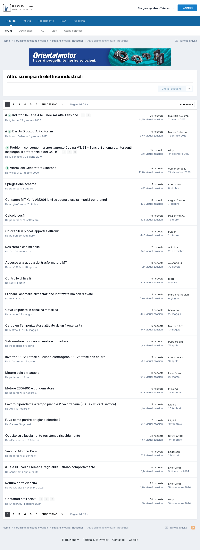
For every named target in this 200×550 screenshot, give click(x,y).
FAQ (42, 30)
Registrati (187, 7)
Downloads (26, 30)
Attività (27, 20)
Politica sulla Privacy (96, 539)
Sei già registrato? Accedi (156, 8)
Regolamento (46, 20)
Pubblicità (79, 20)
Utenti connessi (73, 30)
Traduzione (70, 539)
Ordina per (186, 104)
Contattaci (118, 539)
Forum (8, 30)
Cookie (133, 539)
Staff (54, 30)
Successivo (49, 104)
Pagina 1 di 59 (79, 104)
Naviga (11, 22)
